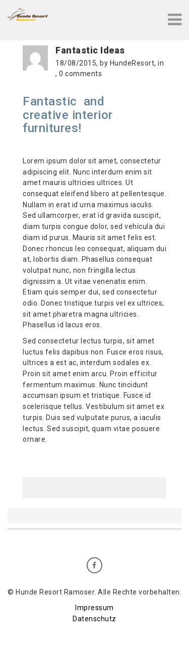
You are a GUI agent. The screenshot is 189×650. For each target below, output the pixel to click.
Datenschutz (94, 619)
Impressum (94, 608)
